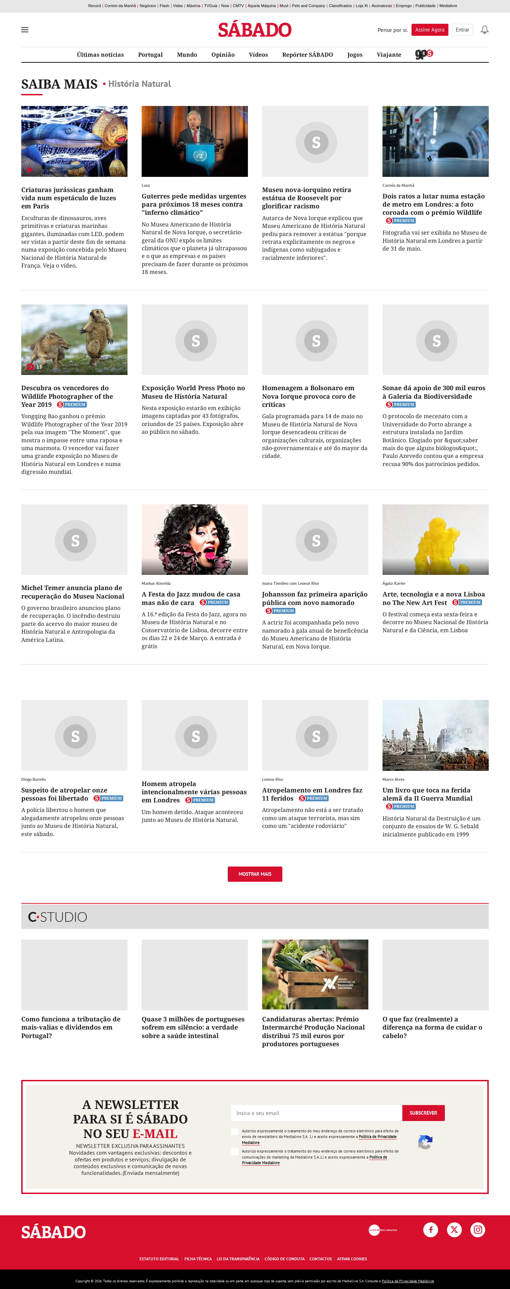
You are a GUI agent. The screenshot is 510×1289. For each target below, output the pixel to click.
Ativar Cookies (352, 1258)
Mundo (187, 54)
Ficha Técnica (198, 1258)
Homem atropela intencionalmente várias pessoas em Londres (194, 792)
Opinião (223, 54)
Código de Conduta (285, 1258)
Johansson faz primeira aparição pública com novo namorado (315, 598)
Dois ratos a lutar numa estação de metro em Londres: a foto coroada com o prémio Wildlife (433, 204)
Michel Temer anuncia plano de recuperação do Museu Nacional (72, 591)
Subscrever (423, 1113)
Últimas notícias (100, 54)
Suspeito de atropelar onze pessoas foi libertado (64, 794)
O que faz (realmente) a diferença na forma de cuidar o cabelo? (432, 1027)
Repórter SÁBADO (307, 54)
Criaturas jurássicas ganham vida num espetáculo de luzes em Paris (68, 198)
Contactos (321, 1258)
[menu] (24, 30)
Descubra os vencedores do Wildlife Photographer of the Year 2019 (67, 396)
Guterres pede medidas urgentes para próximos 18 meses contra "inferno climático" (194, 204)
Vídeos (258, 54)
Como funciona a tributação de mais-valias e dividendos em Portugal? (70, 1027)
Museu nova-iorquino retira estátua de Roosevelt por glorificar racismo (306, 198)
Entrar (462, 29)
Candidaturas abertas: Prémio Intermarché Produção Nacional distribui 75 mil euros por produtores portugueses (313, 1031)
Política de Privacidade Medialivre (408, 1281)
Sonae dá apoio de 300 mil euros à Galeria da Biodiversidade (434, 391)
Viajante (389, 54)
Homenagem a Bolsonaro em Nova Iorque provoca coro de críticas (309, 396)
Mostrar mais (255, 874)
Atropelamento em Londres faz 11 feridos (312, 794)
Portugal (150, 54)
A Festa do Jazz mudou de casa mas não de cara (191, 598)
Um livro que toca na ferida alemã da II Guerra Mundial (427, 794)
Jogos (355, 54)
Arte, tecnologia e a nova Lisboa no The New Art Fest (433, 598)
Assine (429, 29)
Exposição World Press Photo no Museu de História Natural (193, 391)
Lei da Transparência (238, 1258)
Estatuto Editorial (159, 1258)
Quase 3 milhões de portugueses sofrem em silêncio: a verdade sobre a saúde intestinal (193, 1027)
